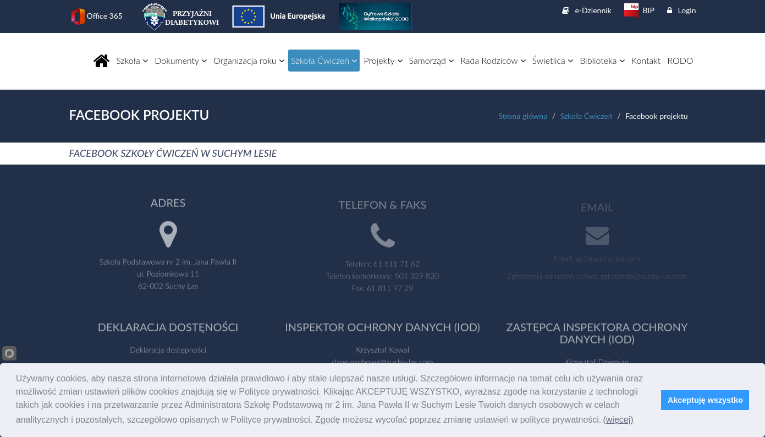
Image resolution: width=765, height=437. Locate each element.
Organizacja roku (248, 60)
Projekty (383, 60)
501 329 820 (417, 277)
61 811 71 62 (396, 265)
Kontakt (646, 60)
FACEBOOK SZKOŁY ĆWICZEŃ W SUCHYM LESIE (173, 153)
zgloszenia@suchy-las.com (644, 277)
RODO (680, 60)
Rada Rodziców (492, 60)
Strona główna (522, 116)
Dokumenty (181, 60)
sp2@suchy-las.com (607, 259)
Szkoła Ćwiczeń (324, 60)
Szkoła (132, 60)
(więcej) (618, 419)
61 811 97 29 (390, 289)
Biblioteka (602, 60)
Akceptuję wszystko (705, 400)
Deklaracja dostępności (168, 351)
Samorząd (431, 60)
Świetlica (553, 60)
